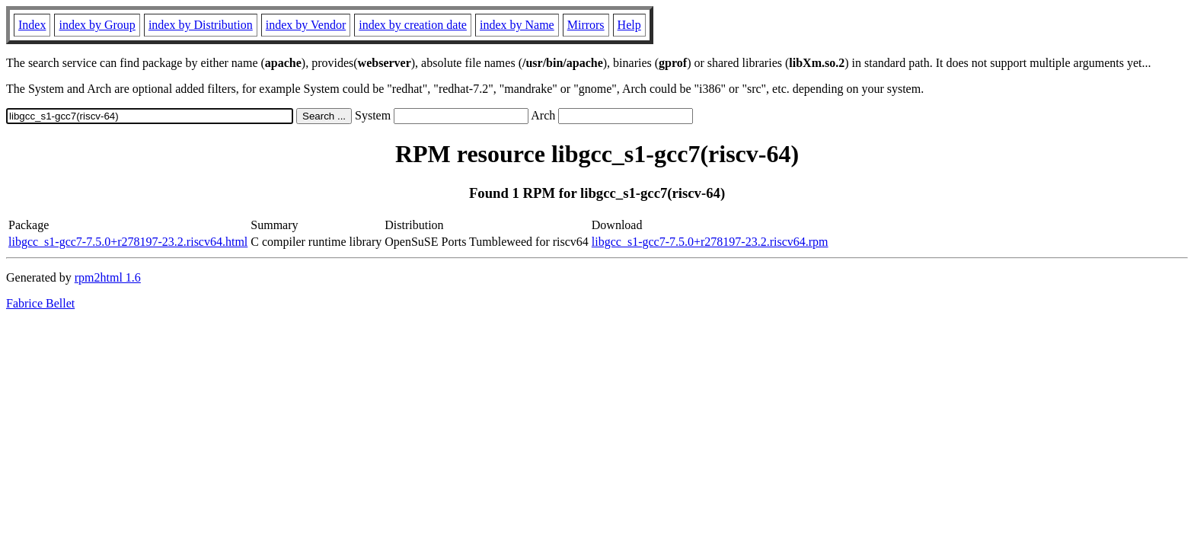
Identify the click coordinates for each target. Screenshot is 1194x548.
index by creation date (413, 24)
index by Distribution (200, 24)
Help (629, 24)
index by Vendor (306, 24)
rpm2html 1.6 (108, 277)
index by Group (97, 24)
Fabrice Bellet (40, 303)
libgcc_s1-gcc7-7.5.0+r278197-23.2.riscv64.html (127, 241)
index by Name (517, 24)
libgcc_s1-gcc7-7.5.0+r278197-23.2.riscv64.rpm (710, 241)
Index (32, 24)
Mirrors (586, 24)
